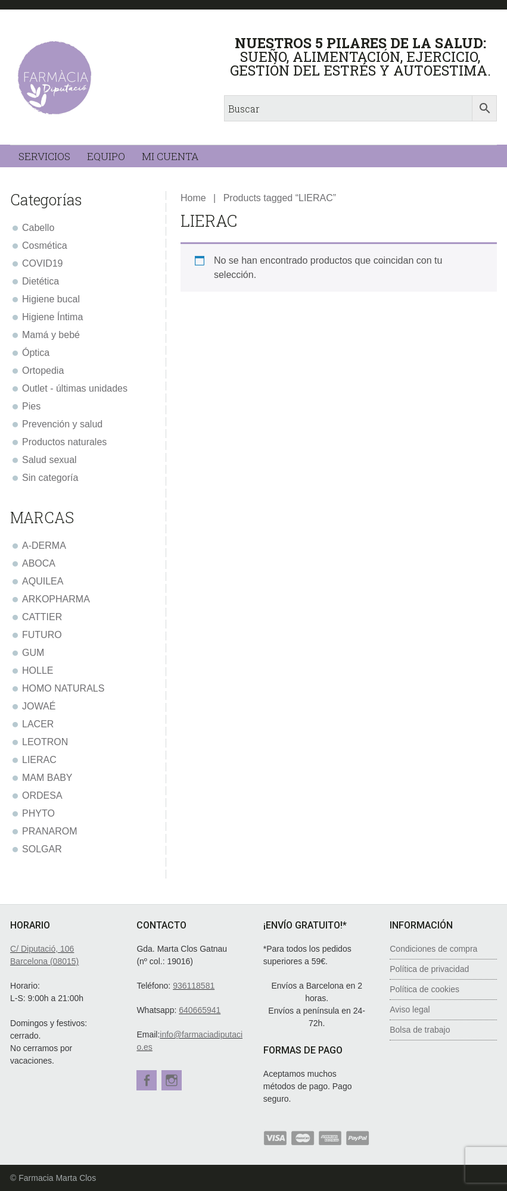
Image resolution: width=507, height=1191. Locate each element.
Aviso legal (410, 1009)
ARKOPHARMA (56, 599)
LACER (38, 724)
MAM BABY (47, 778)
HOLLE (37, 670)
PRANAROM (49, 831)
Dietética (40, 281)
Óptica (35, 353)
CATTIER (42, 617)
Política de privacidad (429, 969)
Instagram (174, 1080)
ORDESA (42, 795)
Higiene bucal (51, 299)
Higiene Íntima (52, 317)
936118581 (193, 985)
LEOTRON (45, 742)
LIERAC (39, 760)
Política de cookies (424, 989)
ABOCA (38, 563)
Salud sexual (49, 460)
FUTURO (42, 635)
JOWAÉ (38, 706)
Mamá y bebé (51, 335)
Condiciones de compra (433, 949)
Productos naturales (64, 442)
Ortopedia (43, 370)
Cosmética (44, 245)
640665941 (199, 1010)
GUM (33, 653)
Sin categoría (50, 478)
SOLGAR (42, 849)
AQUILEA (42, 581)
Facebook (146, 1080)
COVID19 (42, 263)
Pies (31, 406)
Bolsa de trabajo (420, 1029)
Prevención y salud (62, 424)
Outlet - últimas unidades (74, 388)
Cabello (38, 228)
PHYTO (38, 813)
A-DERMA (44, 545)
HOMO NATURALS (63, 688)
